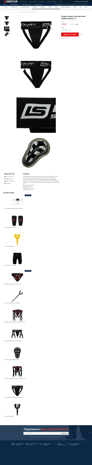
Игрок (5, 4)
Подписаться (64, 433)
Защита (16, 12)
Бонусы (60, 1)
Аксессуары (11, 12)
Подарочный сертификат (52, 1)
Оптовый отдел (42, 1)
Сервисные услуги (38, 4)
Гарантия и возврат (32, 1)
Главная (5, 12)
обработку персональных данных (56, 436)
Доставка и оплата (23, 1)
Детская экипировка (26, 4)
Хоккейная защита (14, 4)
